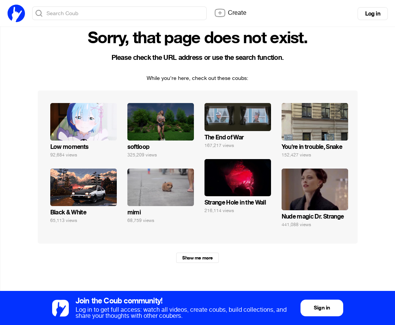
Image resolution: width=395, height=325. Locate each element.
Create (230, 13)
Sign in (322, 307)
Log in (372, 13)
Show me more (197, 258)
